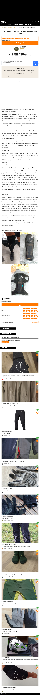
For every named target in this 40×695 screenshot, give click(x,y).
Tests (6, 27)
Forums (21, 25)
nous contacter (36, 693)
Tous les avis (34, 322)
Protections (10, 27)
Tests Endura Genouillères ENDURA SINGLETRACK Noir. (16, 38)
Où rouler (26, 25)
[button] (35, 21)
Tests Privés (15, 25)
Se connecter (5, 342)
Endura (14, 27)
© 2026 (29, 693)
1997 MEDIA (3, 694)
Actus (30, 25)
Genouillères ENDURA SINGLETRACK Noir (26, 27)
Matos (9, 25)
